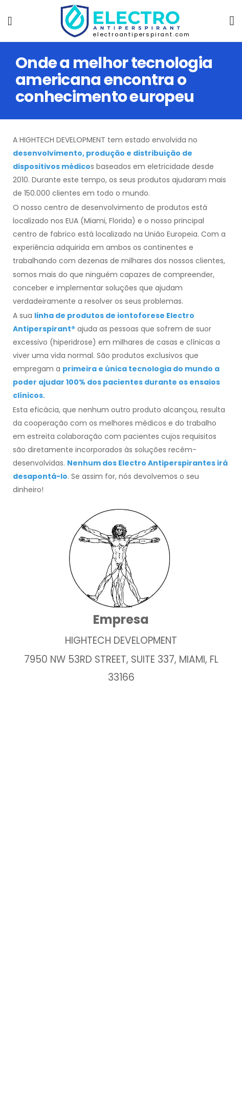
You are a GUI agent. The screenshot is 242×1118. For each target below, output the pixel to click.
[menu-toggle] (10, 21)
